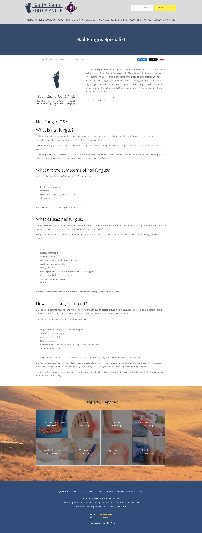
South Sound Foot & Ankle (46, 59)
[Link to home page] (52, 8)
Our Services (66, 59)
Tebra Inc (72, 491)
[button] (99, 100)
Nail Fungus (80, 59)
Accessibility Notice (126, 491)
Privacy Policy (86, 491)
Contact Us (143, 491)
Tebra (113, 523)
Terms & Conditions (105, 491)
